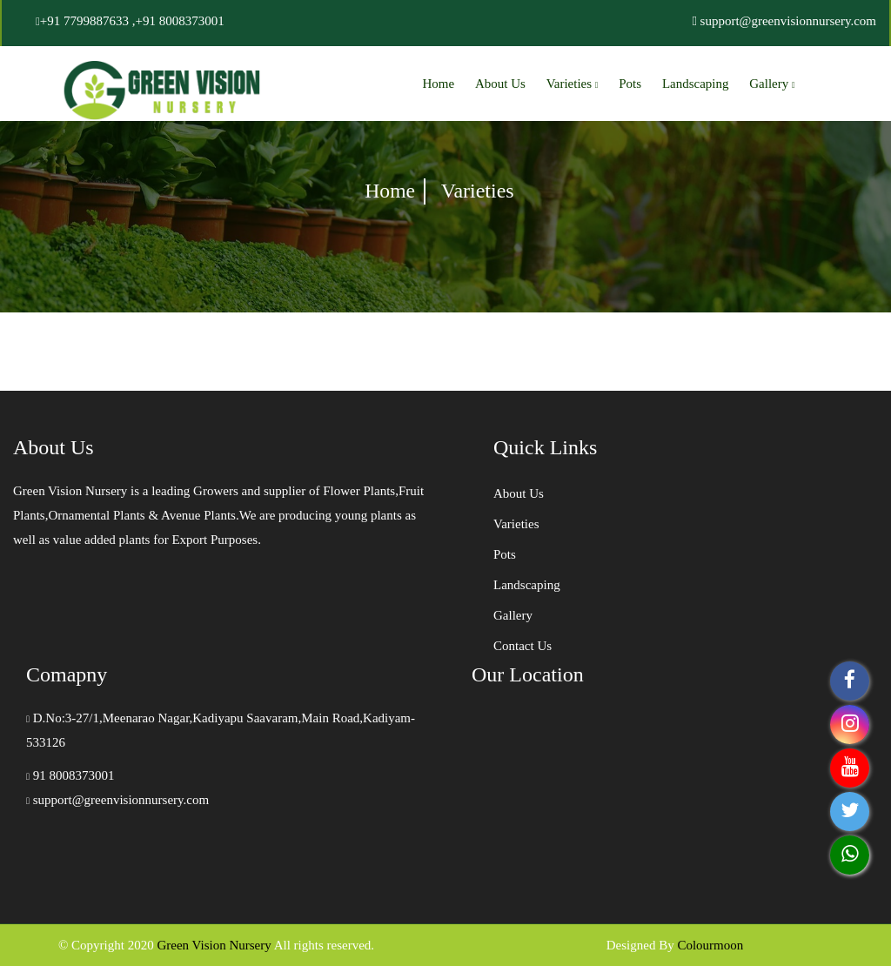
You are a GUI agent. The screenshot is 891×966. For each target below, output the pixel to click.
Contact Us (522, 646)
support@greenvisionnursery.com (117, 800)
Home (439, 84)
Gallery (771, 84)
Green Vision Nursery (214, 945)
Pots (630, 84)
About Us (500, 84)
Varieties (572, 84)
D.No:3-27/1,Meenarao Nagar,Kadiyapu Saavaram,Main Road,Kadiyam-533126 (220, 730)
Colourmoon (710, 945)
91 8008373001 (70, 775)
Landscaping (695, 84)
